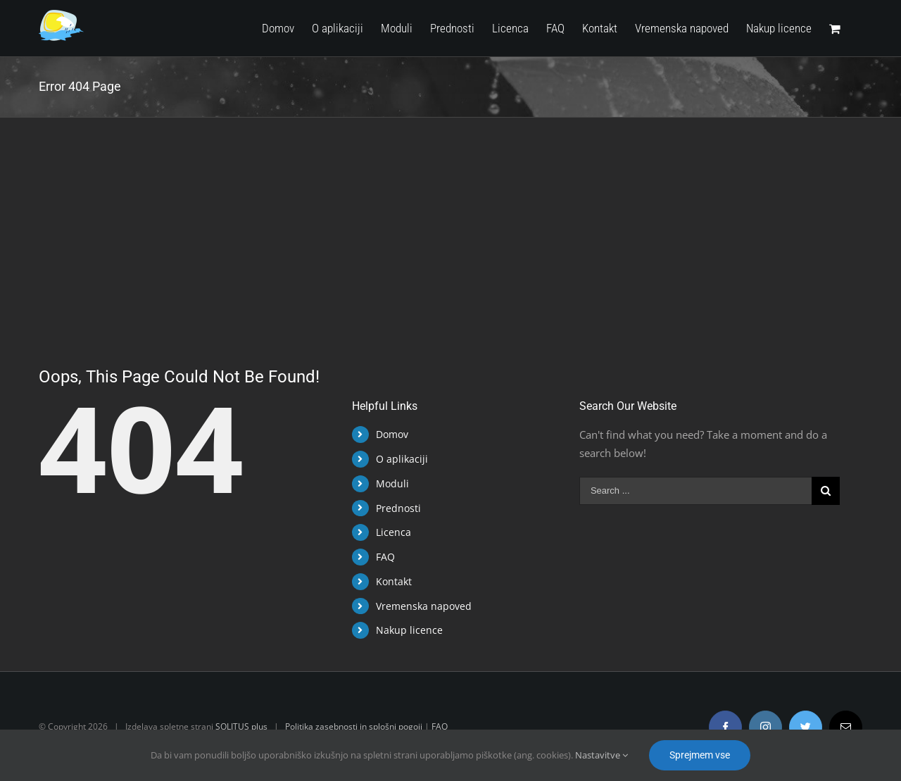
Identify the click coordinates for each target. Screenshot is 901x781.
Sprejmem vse (699, 755)
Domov (388, 434)
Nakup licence (405, 630)
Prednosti (394, 508)
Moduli (388, 483)
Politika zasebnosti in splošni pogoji (351, 726)
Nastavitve (601, 755)
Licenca (390, 532)
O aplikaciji (398, 459)
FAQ (381, 556)
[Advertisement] (447, 223)
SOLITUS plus (239, 726)
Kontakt (390, 581)
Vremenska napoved (420, 606)
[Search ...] (692, 491)
